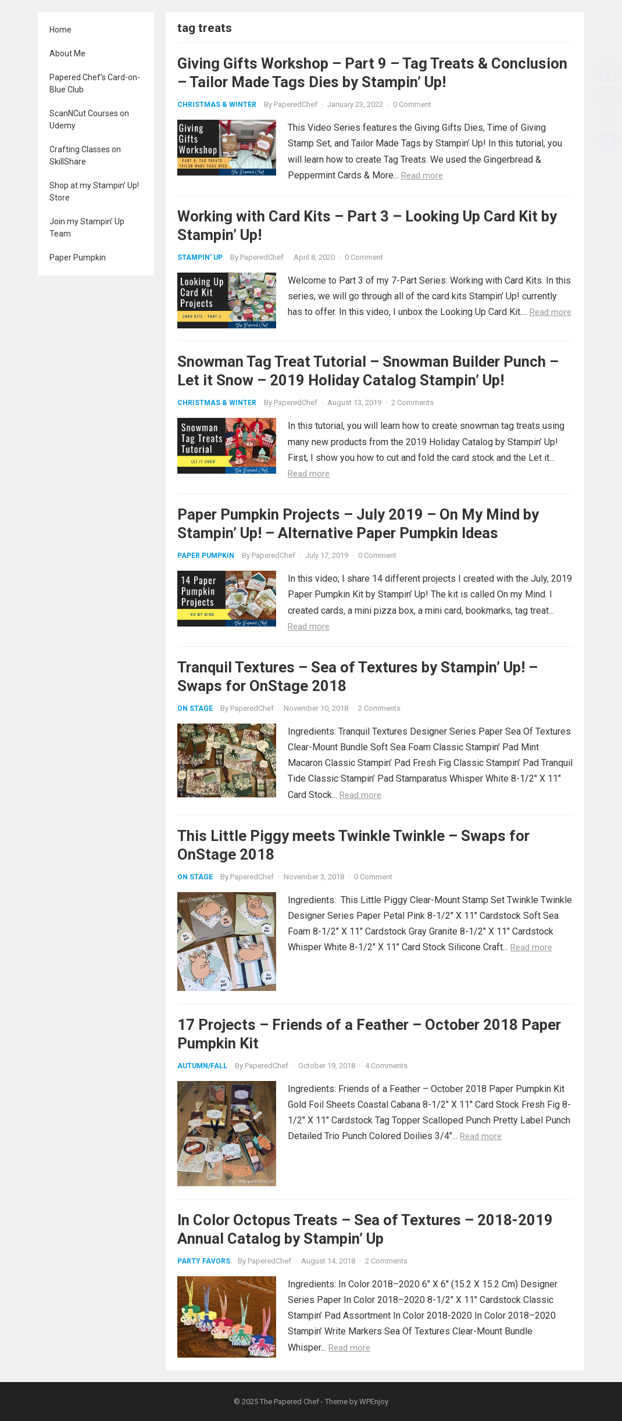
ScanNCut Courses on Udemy (89, 119)
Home (60, 29)
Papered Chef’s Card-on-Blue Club (94, 83)
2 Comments (412, 402)
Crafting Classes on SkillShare (85, 155)
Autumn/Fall (202, 1066)
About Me (67, 53)
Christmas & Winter (216, 105)
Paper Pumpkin (77, 257)
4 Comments (386, 1065)
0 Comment (412, 104)
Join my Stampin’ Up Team (86, 227)
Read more (422, 175)
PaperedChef (295, 104)
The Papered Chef (289, 1401)
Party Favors (203, 1261)
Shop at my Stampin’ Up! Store (94, 191)
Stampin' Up (200, 257)
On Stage (195, 708)
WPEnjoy (373, 1401)
